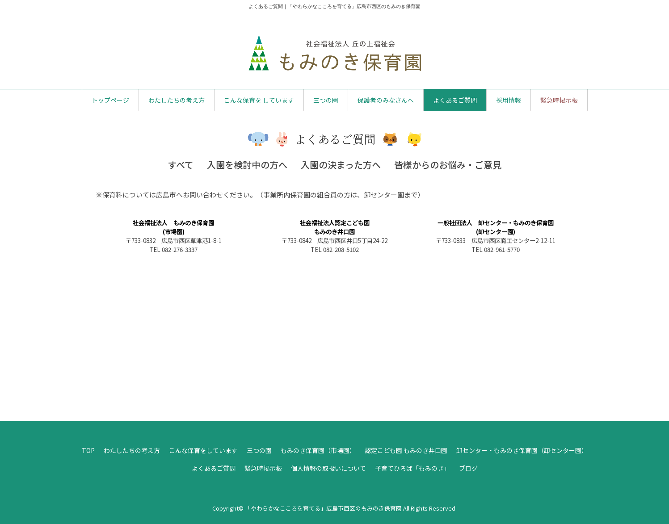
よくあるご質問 (455, 100)
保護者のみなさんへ (386, 100)
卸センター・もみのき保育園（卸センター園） (522, 450)
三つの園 (325, 100)
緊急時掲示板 (559, 100)
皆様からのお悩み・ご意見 (447, 164)
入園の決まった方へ (341, 164)
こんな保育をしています (203, 450)
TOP (88, 450)
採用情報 (508, 100)
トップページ (110, 100)
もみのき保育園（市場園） (318, 450)
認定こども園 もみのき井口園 (406, 450)
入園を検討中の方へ (247, 164)
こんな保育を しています (259, 100)
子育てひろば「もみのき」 (412, 468)
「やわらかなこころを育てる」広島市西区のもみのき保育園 (323, 508)
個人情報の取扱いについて (328, 468)
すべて (181, 164)
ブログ (468, 468)
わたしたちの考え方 (176, 100)
